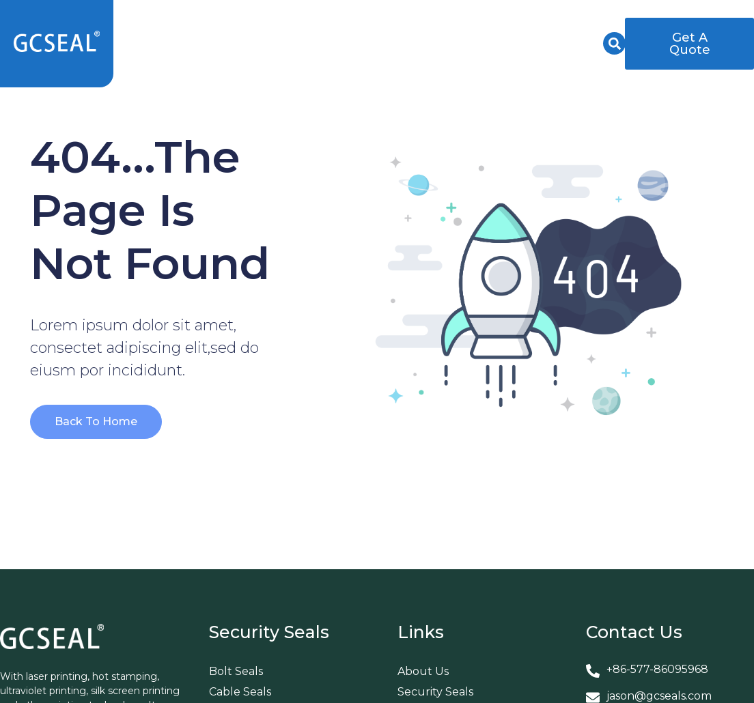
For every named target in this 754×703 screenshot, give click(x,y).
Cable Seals (240, 691)
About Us (348, 28)
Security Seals (237, 28)
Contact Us (558, 59)
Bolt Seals (236, 671)
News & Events (547, 27)
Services (443, 28)
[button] (614, 43)
